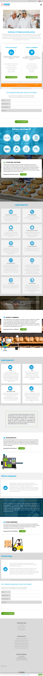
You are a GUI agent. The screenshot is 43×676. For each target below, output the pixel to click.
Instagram (7, 663)
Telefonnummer (5, 101)
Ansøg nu (23, 172)
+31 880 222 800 (32, 1)
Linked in (3, 663)
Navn (3, 98)
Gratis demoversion (11, 75)
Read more (24, 674)
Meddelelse (4, 108)
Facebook (1, 663)
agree (28, 674)
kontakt (36, 82)
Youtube (5, 663)
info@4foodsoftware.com (21, 655)
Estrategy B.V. (25, 672)
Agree (40, 674)
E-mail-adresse (5, 104)
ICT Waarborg (9, 663)
